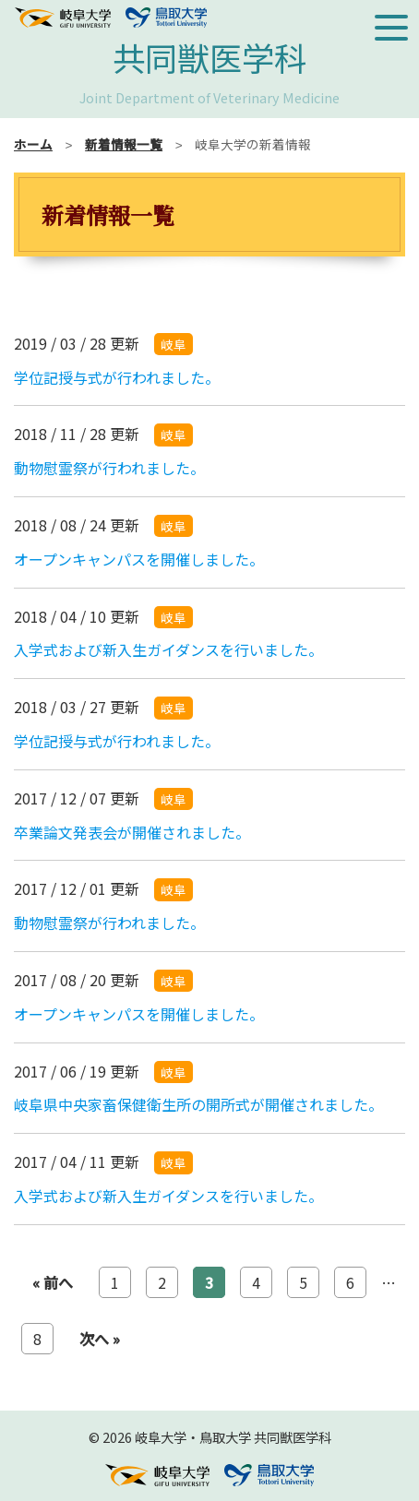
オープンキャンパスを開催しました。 (139, 559)
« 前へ (52, 1282)
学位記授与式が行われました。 (117, 377)
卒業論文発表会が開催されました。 (132, 832)
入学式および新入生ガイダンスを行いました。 (168, 649)
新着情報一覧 (123, 144)
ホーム (33, 144)
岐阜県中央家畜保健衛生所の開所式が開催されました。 (198, 1104)
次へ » (99, 1339)
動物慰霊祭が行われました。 (109, 468)
